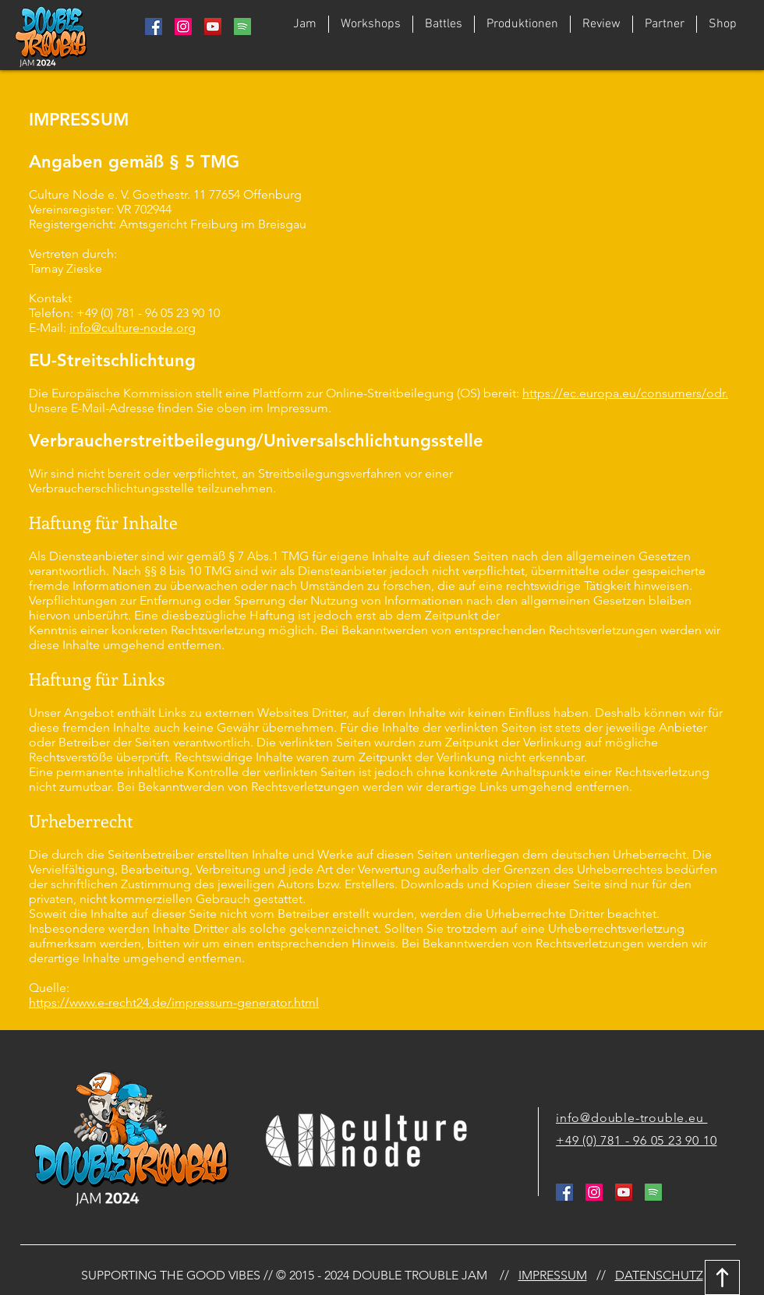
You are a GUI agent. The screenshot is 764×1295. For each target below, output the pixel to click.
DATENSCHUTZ (659, 1275)
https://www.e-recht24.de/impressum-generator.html (174, 1002)
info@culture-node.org (132, 327)
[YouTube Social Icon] (212, 26)
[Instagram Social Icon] (183, 26)
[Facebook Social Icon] (153, 26)
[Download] (722, 1277)
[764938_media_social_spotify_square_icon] (242, 26)
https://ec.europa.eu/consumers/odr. (625, 393)
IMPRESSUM (552, 1275)
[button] (443, 24)
